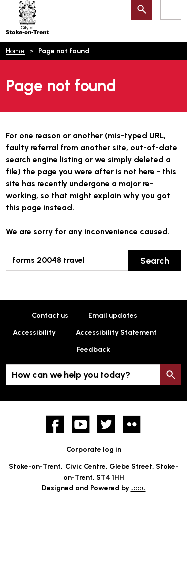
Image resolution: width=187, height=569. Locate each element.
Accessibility (34, 332)
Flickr (132, 424)
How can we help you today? (71, 374)
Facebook (55, 424)
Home (15, 51)
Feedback (93, 349)
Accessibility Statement (116, 332)
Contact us (50, 315)
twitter (106, 424)
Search (154, 260)
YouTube (81, 424)
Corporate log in (93, 449)
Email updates (112, 315)
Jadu (138, 488)
